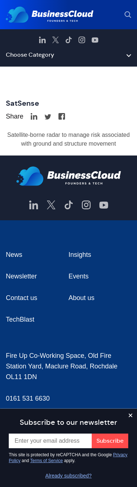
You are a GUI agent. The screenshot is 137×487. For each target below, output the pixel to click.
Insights (80, 254)
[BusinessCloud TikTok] (68, 40)
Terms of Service (46, 460)
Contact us (21, 297)
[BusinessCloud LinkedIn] (42, 40)
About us (82, 297)
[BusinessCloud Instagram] (82, 40)
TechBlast (20, 319)
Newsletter (21, 276)
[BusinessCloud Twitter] (55, 40)
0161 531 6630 (28, 398)
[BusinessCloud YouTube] (95, 40)
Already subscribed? (68, 475)
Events (79, 276)
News (14, 254)
